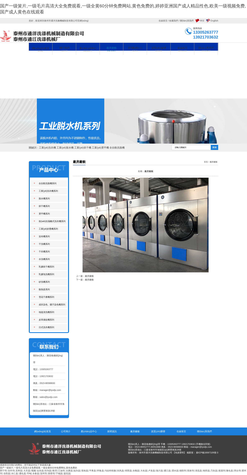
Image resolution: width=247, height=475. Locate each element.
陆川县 (159, 470)
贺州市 (43, 473)
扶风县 (120, 470)
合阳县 (6, 473)
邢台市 (237, 470)
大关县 (26, 470)
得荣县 (128, 470)
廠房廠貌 (213, 162)
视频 (33, 470)
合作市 (11, 470)
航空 (54, 470)
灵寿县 (19, 470)
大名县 (144, 470)
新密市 (51, 473)
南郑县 (206, 470)
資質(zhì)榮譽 (158, 431)
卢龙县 (151, 470)
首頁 (206, 162)
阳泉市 (190, 470)
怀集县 (100, 470)
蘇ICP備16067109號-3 (207, 452)
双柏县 (84, 470)
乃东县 (214, 470)
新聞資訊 (112, 431)
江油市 (61, 470)
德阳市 (182, 470)
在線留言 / (164, 20)
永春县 (35, 473)
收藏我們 (173, 20)
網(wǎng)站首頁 (42, 431)
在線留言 (181, 431)
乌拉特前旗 (110, 470)
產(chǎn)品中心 (89, 431)
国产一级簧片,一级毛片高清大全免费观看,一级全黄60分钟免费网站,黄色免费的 (38, 467)
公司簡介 (65, 431)
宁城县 (59, 473)
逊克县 (67, 473)
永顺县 (136, 470)
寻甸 (29, 473)
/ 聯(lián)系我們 (186, 20)
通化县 (22, 473)
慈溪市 (221, 470)
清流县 (198, 470)
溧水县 (175, 470)
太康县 (69, 470)
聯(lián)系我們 (204, 431)
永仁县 (14, 473)
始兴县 (77, 470)
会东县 (40, 470)
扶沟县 (48, 470)
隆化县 (229, 470)
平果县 (92, 470)
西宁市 (3, 470)
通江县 (167, 470)
